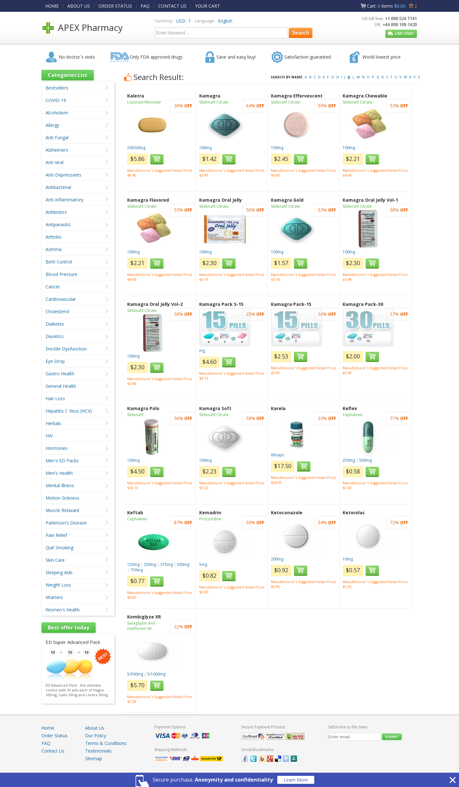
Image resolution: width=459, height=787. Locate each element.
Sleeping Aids (59, 572)
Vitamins (54, 597)
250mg (349, 460)
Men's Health (59, 473)
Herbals (53, 423)
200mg (277, 559)
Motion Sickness (62, 498)
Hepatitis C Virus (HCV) (69, 411)
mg (202, 350)
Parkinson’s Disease (66, 523)
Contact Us (52, 751)
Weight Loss (58, 585)
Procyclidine (210, 519)
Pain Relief (56, 535)
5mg (203, 564)
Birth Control (59, 262)
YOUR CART (207, 6)
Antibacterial (58, 187)
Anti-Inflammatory (64, 200)
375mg (166, 564)
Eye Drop (55, 361)
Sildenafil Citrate (214, 102)
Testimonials (98, 751)
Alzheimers (57, 150)
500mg (365, 460)
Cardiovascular (61, 299)
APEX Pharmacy (90, 27)
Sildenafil (135, 414)
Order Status (54, 736)
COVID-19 (56, 100)
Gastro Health (60, 374)
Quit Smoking (59, 548)
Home (47, 728)
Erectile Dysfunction (66, 349)
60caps (277, 455)
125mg (133, 564)
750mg (136, 570)
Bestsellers (57, 88)
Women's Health (63, 610)
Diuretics (55, 336)
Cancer (53, 287)
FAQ (145, 6)
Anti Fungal (57, 137)
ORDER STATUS (115, 6)
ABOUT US (78, 6)
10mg (348, 559)
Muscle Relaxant (62, 510)
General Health (61, 386)
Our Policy (95, 736)
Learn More (296, 780)
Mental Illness (60, 485)
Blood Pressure (61, 274)
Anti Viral (54, 162)
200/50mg (136, 147)
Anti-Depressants (63, 175)
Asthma (54, 249)
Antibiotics (56, 212)
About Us (94, 728)
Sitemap (93, 758)
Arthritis (54, 237)
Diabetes (55, 324)
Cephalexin (353, 414)
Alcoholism (57, 113)
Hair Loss (55, 398)
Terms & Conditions (106, 743)
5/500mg (135, 674)
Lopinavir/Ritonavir (144, 102)
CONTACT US (172, 6)
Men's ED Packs (62, 461)
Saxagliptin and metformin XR (141, 625)
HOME (52, 6)
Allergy (52, 125)
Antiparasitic (58, 224)
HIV (49, 436)
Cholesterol (57, 311)
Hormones (57, 448)
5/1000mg (156, 674)
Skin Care (55, 560)
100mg (205, 147)
